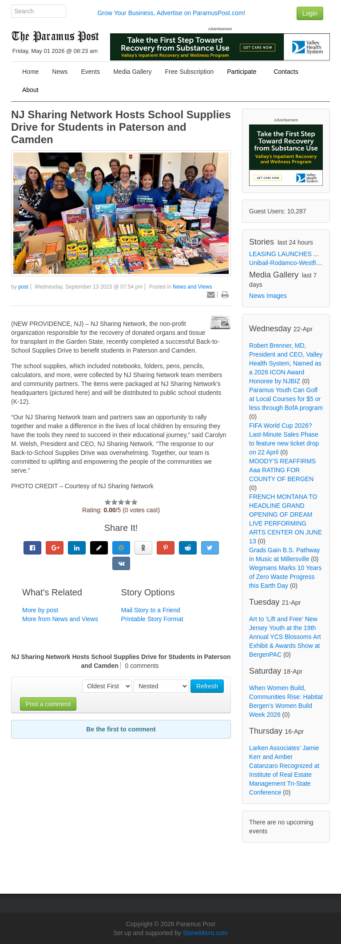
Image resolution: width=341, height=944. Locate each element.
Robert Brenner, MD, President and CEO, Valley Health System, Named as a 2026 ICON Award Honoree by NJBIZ (286, 363)
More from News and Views (60, 619)
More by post (40, 610)
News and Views (192, 287)
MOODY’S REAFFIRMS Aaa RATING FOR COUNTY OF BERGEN (282, 470)
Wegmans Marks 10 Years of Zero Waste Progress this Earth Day (285, 576)
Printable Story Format (152, 619)
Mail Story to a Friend (150, 610)
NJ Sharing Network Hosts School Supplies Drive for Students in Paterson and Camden (121, 126)
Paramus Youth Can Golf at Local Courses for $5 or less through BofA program (286, 398)
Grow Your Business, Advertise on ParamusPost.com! (171, 12)
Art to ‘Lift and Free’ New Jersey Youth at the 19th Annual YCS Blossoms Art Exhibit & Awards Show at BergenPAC (285, 636)
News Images (268, 295)
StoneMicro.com (205, 932)
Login (309, 13)
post (23, 287)
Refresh (207, 686)
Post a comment (48, 703)
